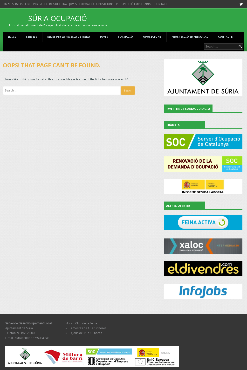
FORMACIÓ (86, 4)
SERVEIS (17, 4)
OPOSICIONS (105, 4)
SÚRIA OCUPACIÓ (57, 20)
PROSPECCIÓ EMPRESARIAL (134, 4)
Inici (7, 4)
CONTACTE (161, 4)
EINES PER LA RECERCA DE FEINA (46, 4)
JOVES (73, 4)
